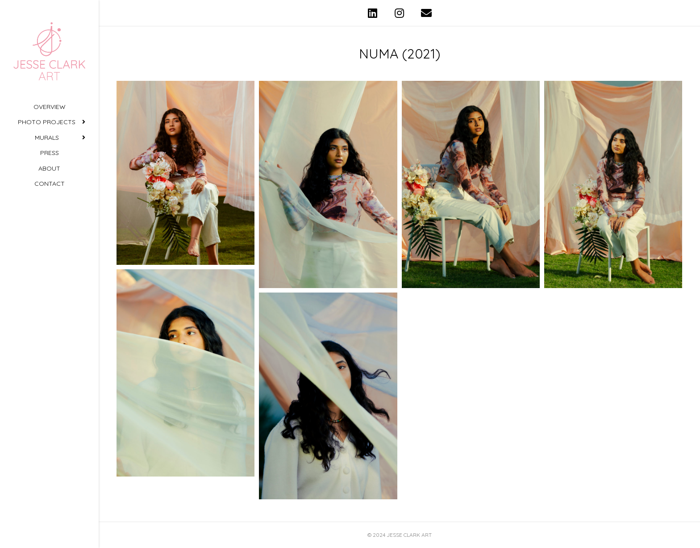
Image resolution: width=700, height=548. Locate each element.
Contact (49, 184)
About (49, 168)
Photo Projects (46, 122)
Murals (47, 138)
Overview (49, 107)
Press (49, 153)
